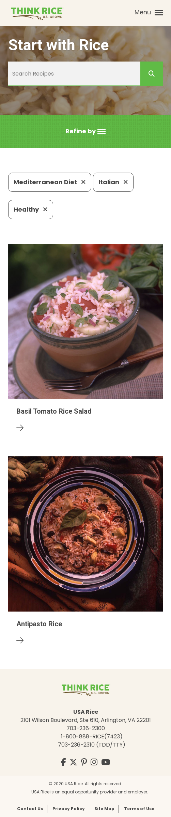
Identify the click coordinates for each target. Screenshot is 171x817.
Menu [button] (149, 12)
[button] (85, 131)
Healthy (31, 209)
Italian (113, 182)
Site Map (104, 809)
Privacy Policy (68, 809)
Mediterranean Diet (50, 182)
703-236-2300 (85, 728)
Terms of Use (139, 809)
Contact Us (30, 809)
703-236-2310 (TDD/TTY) (91, 745)
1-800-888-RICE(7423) (92, 736)
